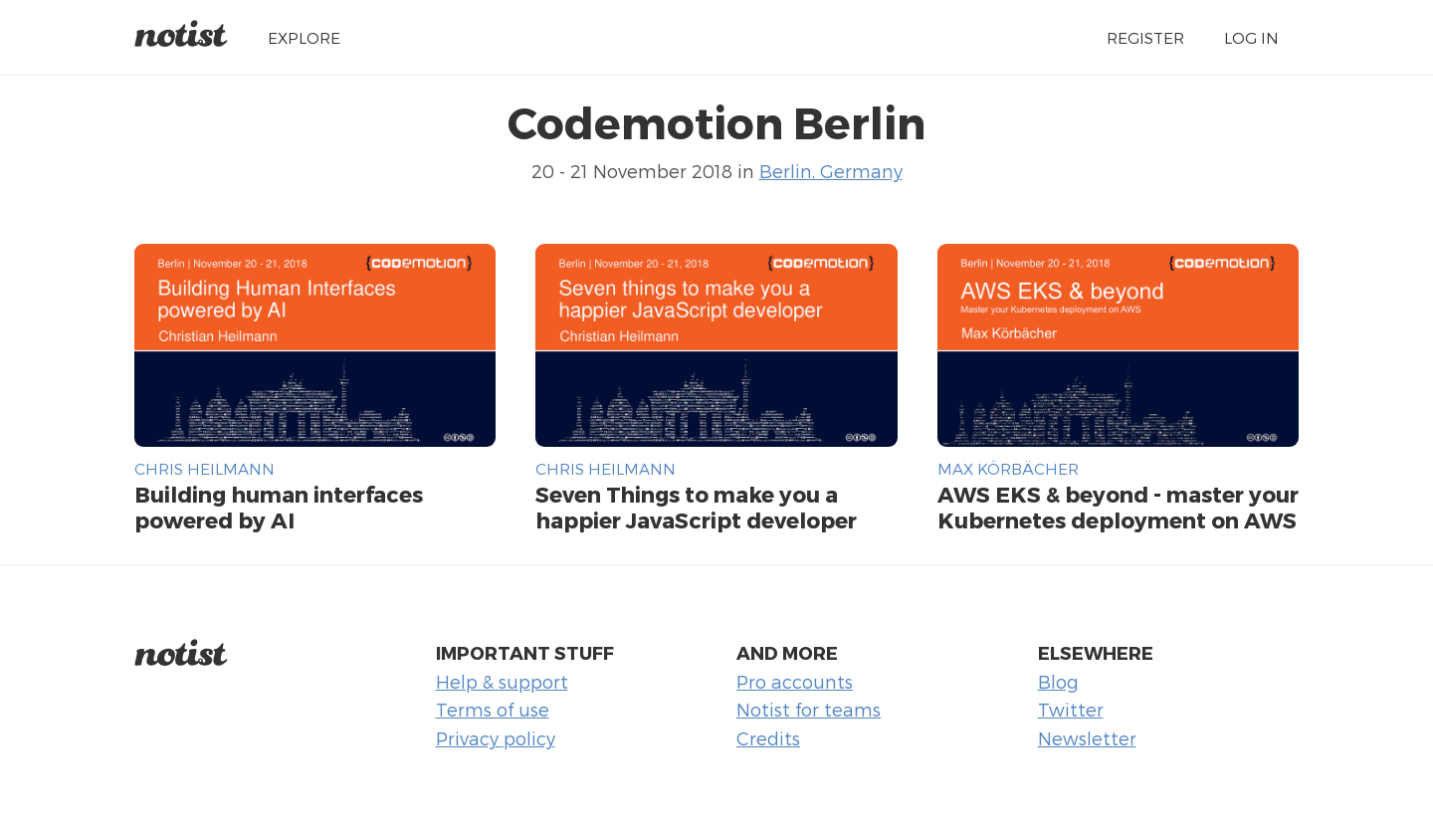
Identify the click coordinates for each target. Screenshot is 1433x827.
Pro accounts (794, 681)
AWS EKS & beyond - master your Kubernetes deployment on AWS (1118, 506)
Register (1145, 37)
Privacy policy (495, 737)
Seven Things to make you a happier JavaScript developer (696, 506)
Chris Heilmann (204, 468)
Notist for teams (808, 709)
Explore (304, 37)
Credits (768, 737)
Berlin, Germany (831, 170)
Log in (1251, 37)
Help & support (502, 681)
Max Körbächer (1008, 468)
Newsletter (1087, 737)
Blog (1058, 681)
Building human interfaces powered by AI (278, 506)
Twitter (1071, 709)
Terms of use (492, 709)
